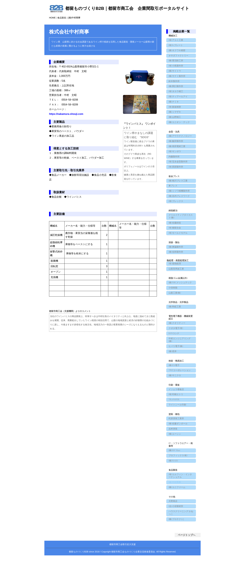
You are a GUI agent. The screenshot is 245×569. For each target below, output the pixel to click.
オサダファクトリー (179, 57)
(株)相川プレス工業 (178, 196)
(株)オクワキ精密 (177, 52)
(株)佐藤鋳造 (175, 242)
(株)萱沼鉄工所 (176, 63)
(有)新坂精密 (175, 115)
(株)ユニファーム (177, 527)
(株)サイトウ (175, 75)
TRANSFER (174, 432)
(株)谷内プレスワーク (179, 213)
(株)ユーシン (175, 470)
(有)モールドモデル (178, 253)
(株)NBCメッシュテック (180, 306)
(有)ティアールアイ (178, 103)
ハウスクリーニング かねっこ (180, 554)
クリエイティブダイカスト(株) (181, 234)
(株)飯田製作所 (176, 152)
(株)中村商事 (175, 521)
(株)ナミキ (174, 109)
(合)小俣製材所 (176, 547)
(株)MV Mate (175, 487)
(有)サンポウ (175, 164)
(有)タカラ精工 (176, 98)
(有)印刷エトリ (176, 426)
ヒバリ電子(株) (176, 374)
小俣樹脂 (173, 311)
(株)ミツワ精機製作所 (179, 207)
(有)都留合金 (175, 247)
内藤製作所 (174, 170)
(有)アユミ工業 (176, 40)
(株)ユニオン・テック (179, 132)
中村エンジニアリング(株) (180, 367)
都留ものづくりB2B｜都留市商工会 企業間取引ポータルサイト (127, 8)
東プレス (173, 201)
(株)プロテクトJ (176, 561)
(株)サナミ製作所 (177, 80)
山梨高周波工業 (176, 291)
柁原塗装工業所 (176, 452)
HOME (52, 17)
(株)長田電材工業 (177, 158)
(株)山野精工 (175, 126)
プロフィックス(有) (178, 492)
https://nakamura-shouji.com (66, 114)
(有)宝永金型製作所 (178, 175)
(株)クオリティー (177, 349)
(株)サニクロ (175, 406)
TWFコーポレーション (180, 400)
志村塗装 (173, 464)
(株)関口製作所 (176, 92)
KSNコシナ (174, 360)
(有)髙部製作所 (176, 181)
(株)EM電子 (174, 395)
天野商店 (173, 541)
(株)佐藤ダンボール (178, 458)
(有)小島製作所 (176, 69)
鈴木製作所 (174, 86)
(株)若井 (173, 380)
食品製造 (61, 17)
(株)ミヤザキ (175, 121)
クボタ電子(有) (176, 354)
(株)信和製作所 (176, 273)
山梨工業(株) (175, 317)
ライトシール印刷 (177, 438)
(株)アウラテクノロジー (180, 147)
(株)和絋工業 (175, 332)
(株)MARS (173, 498)
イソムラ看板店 (176, 421)
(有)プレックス (176, 219)
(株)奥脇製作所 (176, 268)
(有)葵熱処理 (175, 285)
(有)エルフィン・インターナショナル (180, 514)
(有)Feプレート (176, 46)
